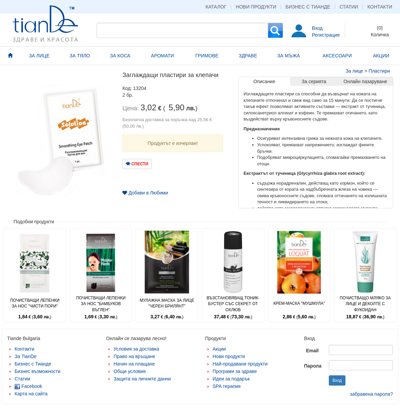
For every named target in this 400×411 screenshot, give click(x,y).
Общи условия (130, 371)
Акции (219, 349)
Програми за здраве (235, 371)
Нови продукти (256, 7)
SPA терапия (227, 386)
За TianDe (26, 356)
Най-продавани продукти (240, 364)
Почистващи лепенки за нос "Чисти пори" (35, 303)
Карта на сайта (31, 393)
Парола (312, 366)
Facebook (28, 386)
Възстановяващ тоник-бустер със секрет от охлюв (232, 304)
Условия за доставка (136, 349)
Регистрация (326, 35)
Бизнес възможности (37, 371)
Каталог (215, 7)
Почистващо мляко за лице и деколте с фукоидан (365, 304)
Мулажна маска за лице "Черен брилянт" (167, 303)
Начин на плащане (134, 364)
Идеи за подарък (231, 378)
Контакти (379, 7)
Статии (349, 7)
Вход (317, 28)
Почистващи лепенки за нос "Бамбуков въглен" (101, 304)
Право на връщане (134, 356)
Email (312, 350)
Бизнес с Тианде (307, 7)
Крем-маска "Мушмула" (299, 303)
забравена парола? (371, 394)
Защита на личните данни (142, 378)
